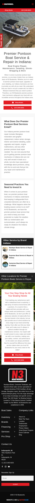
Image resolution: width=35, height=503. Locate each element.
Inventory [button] (5, 417)
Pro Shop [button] (5, 436)
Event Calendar (24, 432)
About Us (22, 417)
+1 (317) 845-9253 (7, 463)
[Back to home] (7, 4)
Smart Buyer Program (26, 430)
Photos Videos (24, 428)
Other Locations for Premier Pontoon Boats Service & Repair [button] (16, 277)
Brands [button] (4, 422)
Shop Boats (9, 10)
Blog (20, 435)
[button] (33, 4)
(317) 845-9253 (26, 10)
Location (22, 421)
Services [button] (5, 431)
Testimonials (23, 423)
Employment (23, 426)
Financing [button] (5, 427)
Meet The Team (24, 419)
